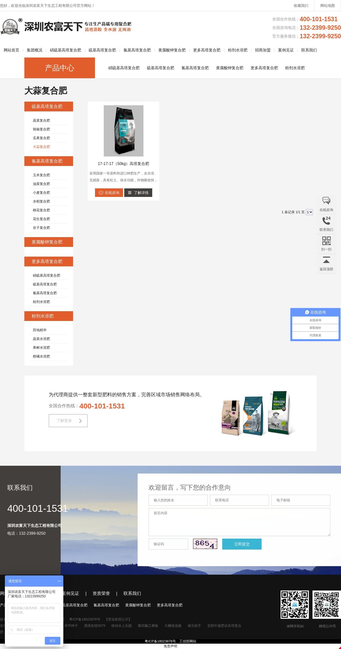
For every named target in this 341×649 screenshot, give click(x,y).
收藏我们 (301, 5)
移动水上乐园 (121, 626)
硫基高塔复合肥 (102, 50)
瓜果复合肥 (41, 138)
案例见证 (286, 50)
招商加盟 (263, 50)
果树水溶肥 (41, 347)
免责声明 (170, 646)
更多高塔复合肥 (206, 50)
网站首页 (11, 50)
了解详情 (141, 193)
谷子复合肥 (41, 228)
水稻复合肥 (41, 201)
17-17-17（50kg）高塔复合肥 (123, 164)
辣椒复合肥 (41, 129)
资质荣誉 (101, 593)
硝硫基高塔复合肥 (65, 50)
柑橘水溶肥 (41, 356)
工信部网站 (187, 641)
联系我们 (309, 50)
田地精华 (40, 330)
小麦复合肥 (41, 192)
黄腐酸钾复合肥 (172, 50)
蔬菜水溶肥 (41, 339)
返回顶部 (326, 269)
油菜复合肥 (41, 184)
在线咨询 (112, 193)
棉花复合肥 (41, 210)
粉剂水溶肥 (237, 50)
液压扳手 (194, 626)
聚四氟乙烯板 (148, 626)
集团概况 (34, 50)
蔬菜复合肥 (41, 120)
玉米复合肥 (41, 175)
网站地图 (327, 5)
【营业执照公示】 (118, 619)
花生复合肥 (41, 219)
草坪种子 (71, 626)
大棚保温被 (172, 626)
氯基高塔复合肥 (137, 50)
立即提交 (247, 544)
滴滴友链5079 (94, 626)
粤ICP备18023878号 (84, 619)
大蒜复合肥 (41, 147)
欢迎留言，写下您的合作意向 (195, 487)
